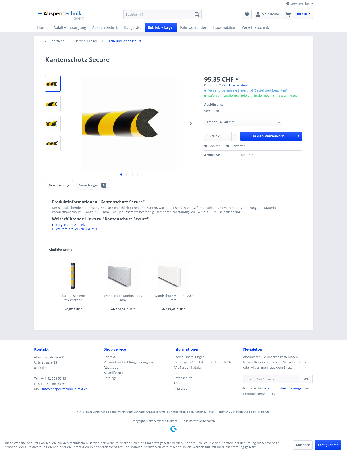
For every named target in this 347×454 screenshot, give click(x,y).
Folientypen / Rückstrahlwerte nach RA (202, 362)
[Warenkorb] (298, 14)
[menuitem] (162, 14)
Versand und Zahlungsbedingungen (130, 362)
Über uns (180, 372)
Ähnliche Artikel (61, 250)
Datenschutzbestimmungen (283, 388)
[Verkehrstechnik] (255, 27)
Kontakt (109, 357)
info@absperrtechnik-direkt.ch (65, 389)
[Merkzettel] (247, 14)
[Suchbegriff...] (162, 14)
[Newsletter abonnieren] (306, 379)
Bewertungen (92, 185)
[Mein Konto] (267, 14)
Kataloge (110, 378)
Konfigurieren (327, 445)
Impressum (182, 388)
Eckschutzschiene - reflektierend (73, 298)
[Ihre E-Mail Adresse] (271, 379)
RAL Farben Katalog (188, 367)
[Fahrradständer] (193, 27)
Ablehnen (303, 445)
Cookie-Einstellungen (189, 357)
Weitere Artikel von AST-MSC (75, 229)
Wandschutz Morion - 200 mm (173, 298)
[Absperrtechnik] (105, 27)
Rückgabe (111, 367)
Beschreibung (59, 185)
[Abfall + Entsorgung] (69, 27)
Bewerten (236, 146)
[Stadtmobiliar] (224, 27)
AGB (177, 383)
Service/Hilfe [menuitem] (298, 4)
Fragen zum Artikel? (68, 225)
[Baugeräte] (133, 27)
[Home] (42, 27)
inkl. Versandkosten (239, 85)
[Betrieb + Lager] (161, 27)
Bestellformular (115, 372)
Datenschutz (183, 378)
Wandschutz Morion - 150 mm (123, 298)
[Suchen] (197, 14)
